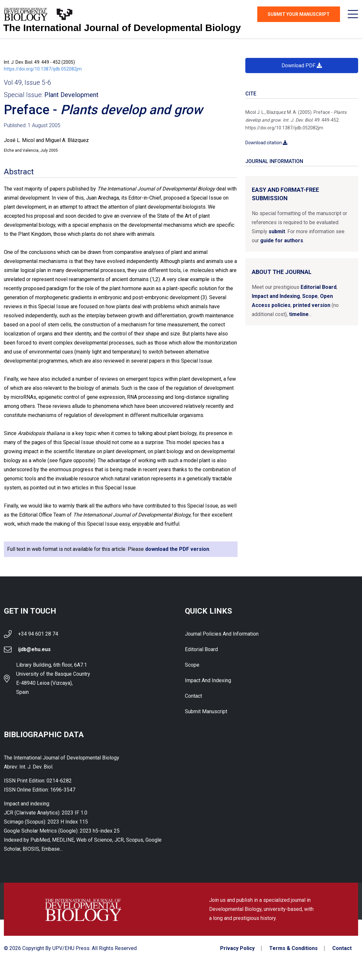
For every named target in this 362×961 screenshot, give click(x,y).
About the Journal (282, 271)
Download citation (266, 142)
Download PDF (302, 65)
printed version (311, 305)
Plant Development (71, 95)
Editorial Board (318, 287)
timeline (299, 314)
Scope (310, 296)
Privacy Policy (237, 948)
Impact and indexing (208, 680)
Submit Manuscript (206, 711)
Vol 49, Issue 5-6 (27, 82)
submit (277, 231)
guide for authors (281, 240)
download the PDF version (177, 549)
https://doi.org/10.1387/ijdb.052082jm (43, 68)
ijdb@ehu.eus (34, 649)
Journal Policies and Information (222, 634)
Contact (193, 696)
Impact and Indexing (276, 296)
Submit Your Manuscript (299, 14)
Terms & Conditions (293, 948)
